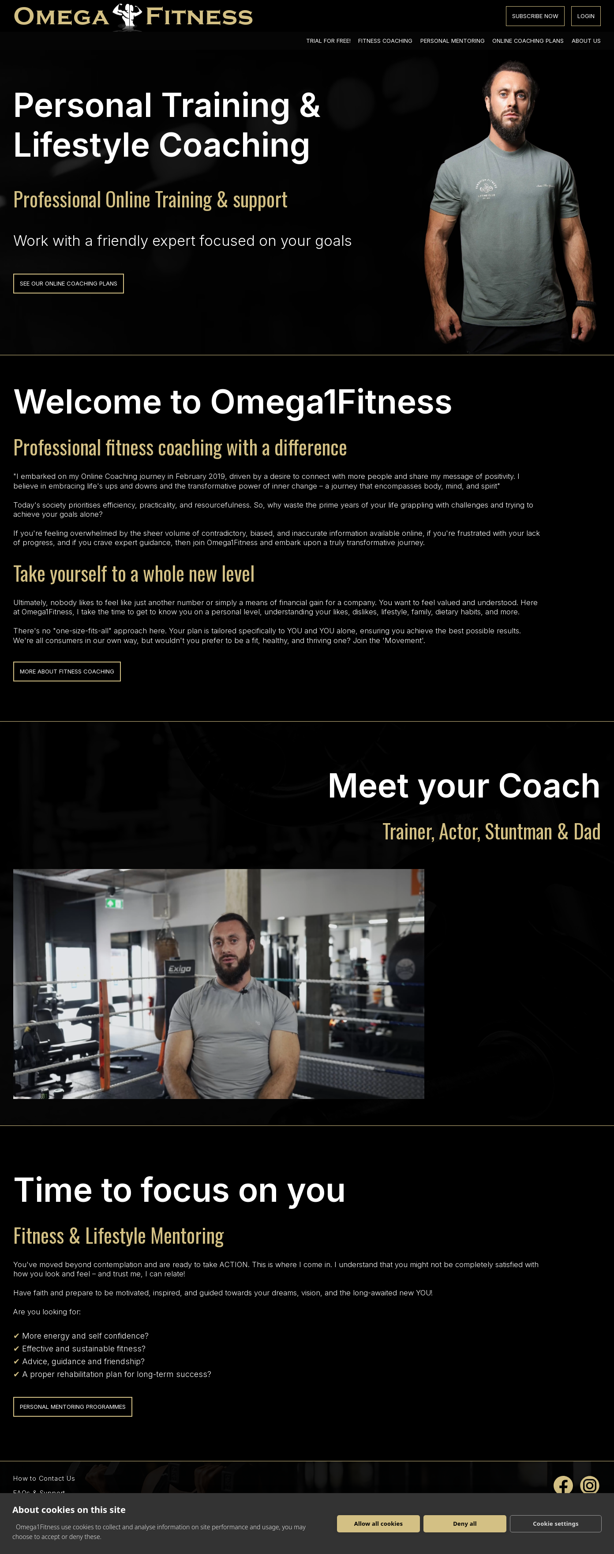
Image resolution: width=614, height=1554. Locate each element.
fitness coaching (385, 41)
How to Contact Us (44, 1479)
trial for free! (328, 41)
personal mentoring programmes (73, 1406)
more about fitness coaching (67, 671)
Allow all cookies (378, 1524)
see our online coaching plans (68, 283)
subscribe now (535, 15)
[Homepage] (133, 16)
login (586, 15)
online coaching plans (528, 41)
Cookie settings (555, 1524)
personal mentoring (452, 41)
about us (586, 41)
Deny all (465, 1524)
